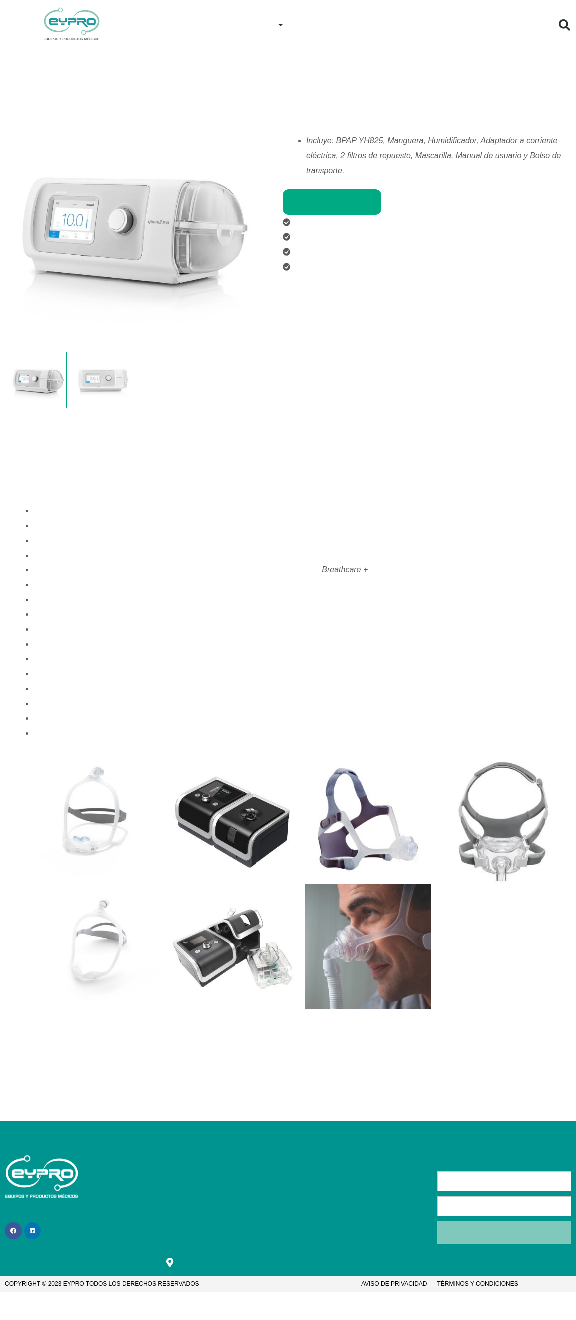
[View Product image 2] (102, 380)
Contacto (401, 24)
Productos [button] (259, 25)
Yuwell (366, 92)
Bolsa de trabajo (241, 1219)
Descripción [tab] (55, 415)
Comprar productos (331, 202)
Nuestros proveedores (327, 92)
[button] (564, 24)
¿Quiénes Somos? (470, 24)
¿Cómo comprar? (333, 24)
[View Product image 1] (38, 380)
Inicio (206, 24)
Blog (531, 24)
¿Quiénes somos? (177, 1199)
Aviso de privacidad (394, 1285)
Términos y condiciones (477, 1285)
